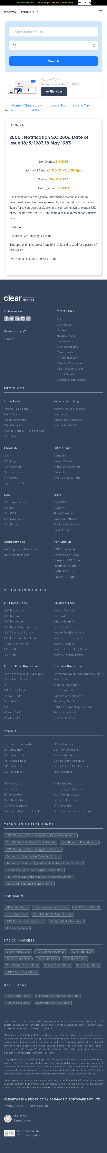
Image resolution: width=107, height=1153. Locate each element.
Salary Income (63, 627)
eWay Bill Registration (68, 477)
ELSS (7, 684)
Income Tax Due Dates (68, 654)
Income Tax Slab (64, 610)
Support (9, 338)
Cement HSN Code (66, 554)
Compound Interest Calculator (24, 811)
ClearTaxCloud (13, 518)
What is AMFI (12, 712)
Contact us (64, 324)
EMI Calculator (13, 749)
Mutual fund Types (15, 679)
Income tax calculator (18, 744)
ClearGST (60, 455)
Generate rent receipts (69, 760)
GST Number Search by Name (73, 811)
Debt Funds (11, 701)
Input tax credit (14, 483)
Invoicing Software (66, 518)
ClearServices (13, 425)
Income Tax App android (69, 408)
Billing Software (64, 513)
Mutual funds (12, 436)
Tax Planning (12, 414)
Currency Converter (16, 805)
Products (30, 12)
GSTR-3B (10, 654)
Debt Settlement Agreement (73, 706)
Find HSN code (63, 783)
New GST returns (15, 472)
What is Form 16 (64, 621)
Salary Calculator (65, 800)
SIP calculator (13, 766)
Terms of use (38, 1106)
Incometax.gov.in (64, 643)
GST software (13, 466)
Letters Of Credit (65, 718)
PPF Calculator (63, 744)
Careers (62, 330)
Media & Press (66, 335)
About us (62, 319)
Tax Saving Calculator (68, 789)
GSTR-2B (10, 649)
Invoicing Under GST (17, 643)
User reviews (65, 341)
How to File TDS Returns (69, 632)
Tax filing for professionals (20, 549)
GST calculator (13, 771)
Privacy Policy (13, 1106)
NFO (6, 706)
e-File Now (54, 91)
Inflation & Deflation (66, 684)
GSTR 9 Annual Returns (19, 632)
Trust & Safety (66, 374)
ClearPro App (12, 524)
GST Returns (12, 616)
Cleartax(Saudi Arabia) (71, 379)
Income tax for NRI (65, 425)
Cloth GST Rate (64, 571)
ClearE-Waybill (63, 461)
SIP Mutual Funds (15, 690)
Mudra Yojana (62, 679)
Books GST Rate (64, 576)
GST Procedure (14, 621)
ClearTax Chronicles (70, 363)
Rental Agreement (66, 712)
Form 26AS (60, 616)
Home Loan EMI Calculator (71, 766)
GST (6, 455)
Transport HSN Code (67, 560)
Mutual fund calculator (18, 755)
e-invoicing (11, 477)
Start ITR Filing (84, 3)
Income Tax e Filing (16, 408)
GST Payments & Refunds (20, 638)
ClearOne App (63, 530)
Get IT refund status (67, 794)
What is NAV (12, 718)
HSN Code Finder (65, 549)
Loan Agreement (65, 690)
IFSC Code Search (66, 755)
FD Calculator (13, 794)
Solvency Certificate (67, 701)
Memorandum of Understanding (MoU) (78, 673)
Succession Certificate (68, 695)
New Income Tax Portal (68, 638)
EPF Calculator (63, 805)
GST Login (10, 461)
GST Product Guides (70, 368)
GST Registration (15, 610)
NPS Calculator (63, 771)
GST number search (66, 749)
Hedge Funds (12, 695)
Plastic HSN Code (65, 565)
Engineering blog (67, 346)
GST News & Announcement (22, 627)
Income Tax (61, 414)
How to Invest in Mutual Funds (23, 673)
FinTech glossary (67, 357)
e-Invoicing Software (67, 466)
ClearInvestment (15, 419)
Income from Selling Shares (71, 649)
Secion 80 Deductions (68, 419)
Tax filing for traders (16, 554)
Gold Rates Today (16, 800)
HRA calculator (13, 783)
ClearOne (60, 507)
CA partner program (17, 502)
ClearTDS (60, 472)
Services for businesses (69, 524)
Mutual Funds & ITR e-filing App (24, 430)
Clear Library (65, 352)
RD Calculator (13, 789)
